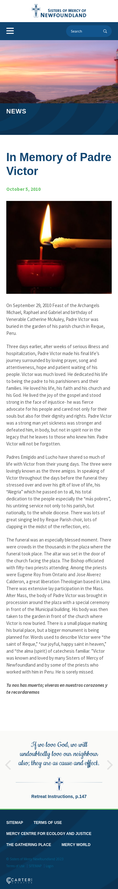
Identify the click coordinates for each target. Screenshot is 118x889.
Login (49, 861)
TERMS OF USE (48, 818)
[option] (59, 765)
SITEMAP (14, 818)
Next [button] (110, 757)
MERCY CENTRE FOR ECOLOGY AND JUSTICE (48, 829)
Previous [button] (8, 757)
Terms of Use (15, 861)
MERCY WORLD (76, 840)
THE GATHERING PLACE (28, 840)
